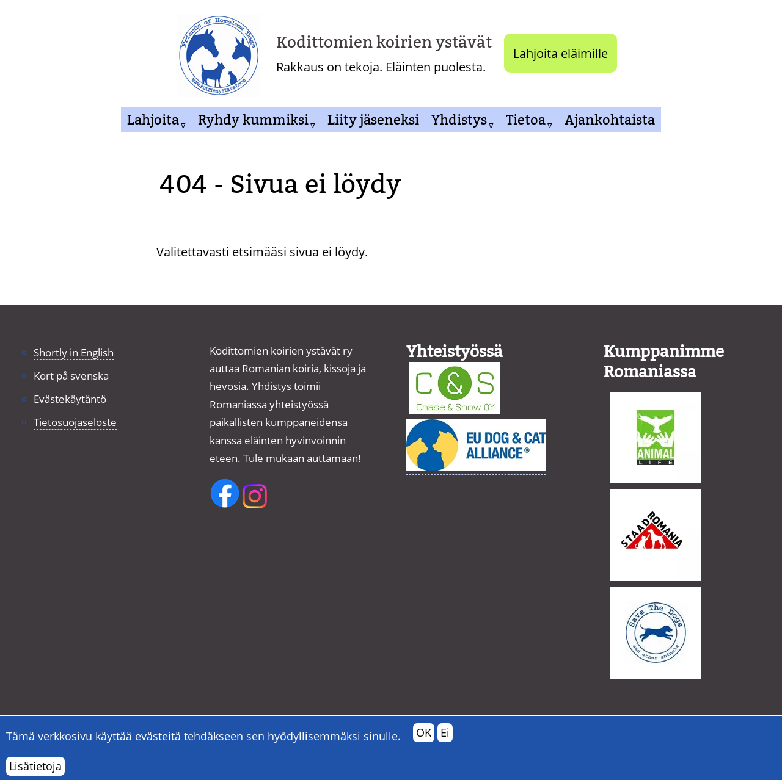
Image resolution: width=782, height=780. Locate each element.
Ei (445, 738)
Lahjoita (153, 120)
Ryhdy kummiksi (253, 120)
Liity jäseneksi (373, 120)
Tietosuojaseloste (75, 422)
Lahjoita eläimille (560, 53)
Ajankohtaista (610, 120)
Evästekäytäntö (70, 399)
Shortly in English (74, 352)
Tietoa (526, 120)
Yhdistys (459, 120)
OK (423, 738)
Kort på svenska (71, 376)
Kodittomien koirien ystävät (384, 42)
